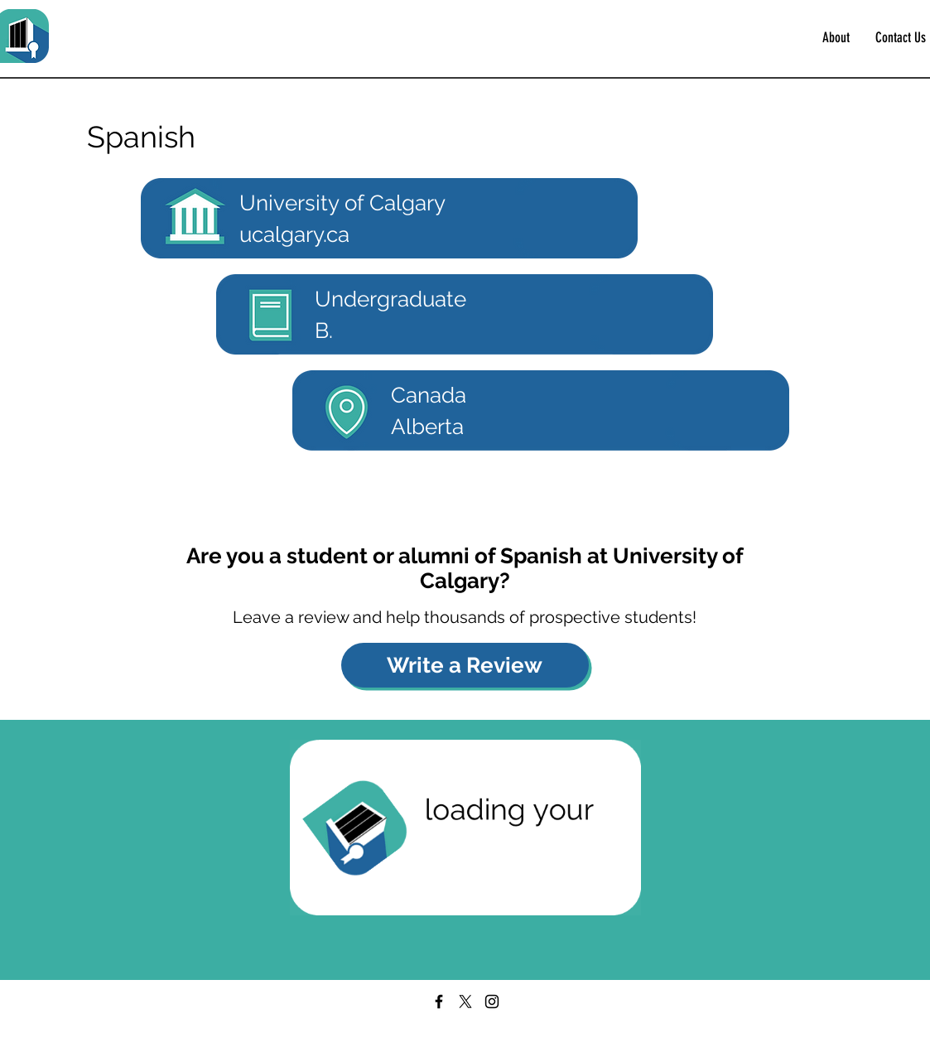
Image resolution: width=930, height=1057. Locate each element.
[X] (465, 1001)
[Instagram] (492, 1001)
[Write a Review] (465, 665)
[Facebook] (439, 1001)
